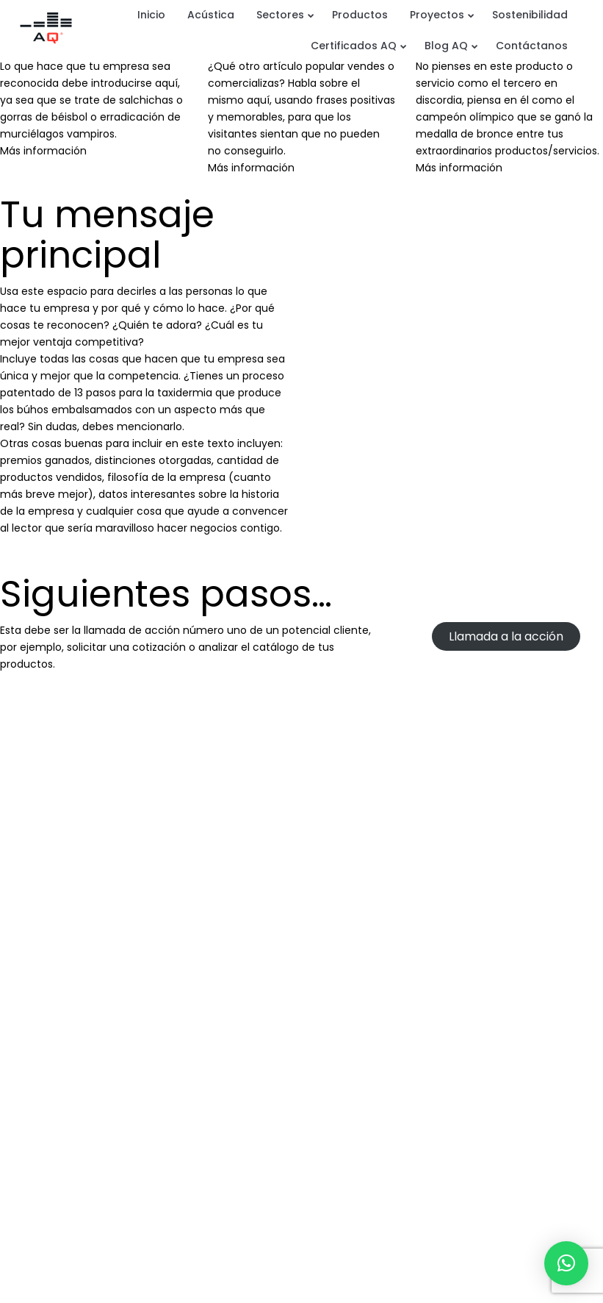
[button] (566, 1263)
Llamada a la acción (506, 636)
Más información (43, 150)
